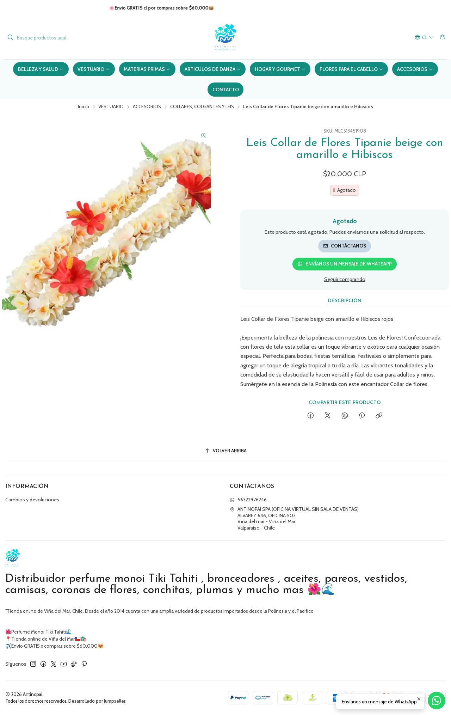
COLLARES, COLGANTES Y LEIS (202, 106)
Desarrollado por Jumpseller (96, 701)
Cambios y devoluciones (32, 499)
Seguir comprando (344, 279)
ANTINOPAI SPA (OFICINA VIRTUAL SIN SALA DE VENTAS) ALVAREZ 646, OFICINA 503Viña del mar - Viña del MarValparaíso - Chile (294, 518)
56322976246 (248, 499)
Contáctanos (344, 246)
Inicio (83, 106)
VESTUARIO (111, 106)
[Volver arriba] (225, 451)
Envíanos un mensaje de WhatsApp (345, 264)
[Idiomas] (424, 37)
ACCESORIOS (147, 106)
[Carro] (442, 37)
